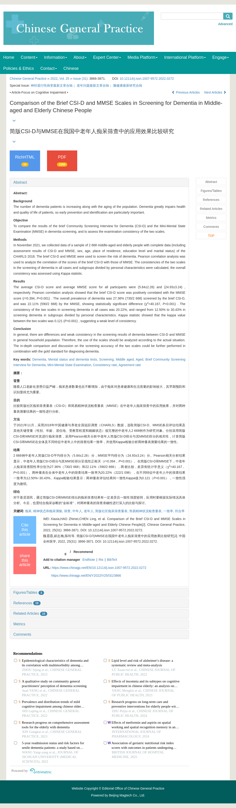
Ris (101, 559)
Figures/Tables (28, 592)
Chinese (71, 68)
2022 (54, 78)
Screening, (107, 359)
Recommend (83, 552)
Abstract (20, 182)
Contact (48, 68)
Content (29, 57)
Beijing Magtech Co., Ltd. (127, 795)
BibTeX (112, 559)
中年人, (78, 511)
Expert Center (107, 57)
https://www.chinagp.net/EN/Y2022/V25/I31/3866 (86, 575)
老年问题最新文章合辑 (93, 85)
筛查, (68, 511)
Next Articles (215, 92)
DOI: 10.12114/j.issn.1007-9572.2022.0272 (111, 530)
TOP (211, 236)
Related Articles (30, 613)
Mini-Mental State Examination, (70, 365)
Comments (22, 634)
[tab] (99, 182)
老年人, (89, 511)
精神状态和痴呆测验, (48, 511)
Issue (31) (80, 78)
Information (55, 57)
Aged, (140, 359)
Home (8, 57)
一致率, (169, 511)
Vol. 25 (64, 78)
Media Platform (142, 57)
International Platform (185, 57)
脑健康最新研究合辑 (127, 85)
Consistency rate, (105, 365)
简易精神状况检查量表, (146, 511)
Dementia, (40, 359)
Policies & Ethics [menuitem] (18, 68)
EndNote (89, 559)
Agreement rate (130, 365)
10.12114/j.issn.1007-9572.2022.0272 (147, 78)
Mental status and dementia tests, (73, 359)
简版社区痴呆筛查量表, (112, 511)
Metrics (19, 624)
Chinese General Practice (28, 78)
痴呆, (29, 511)
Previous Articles (186, 92)
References (27, 603)
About (80, 57)
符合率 (180, 511)
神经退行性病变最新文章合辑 (52, 85)
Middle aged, (126, 359)
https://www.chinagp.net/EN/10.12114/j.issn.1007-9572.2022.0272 (99, 568)
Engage (220, 57)
